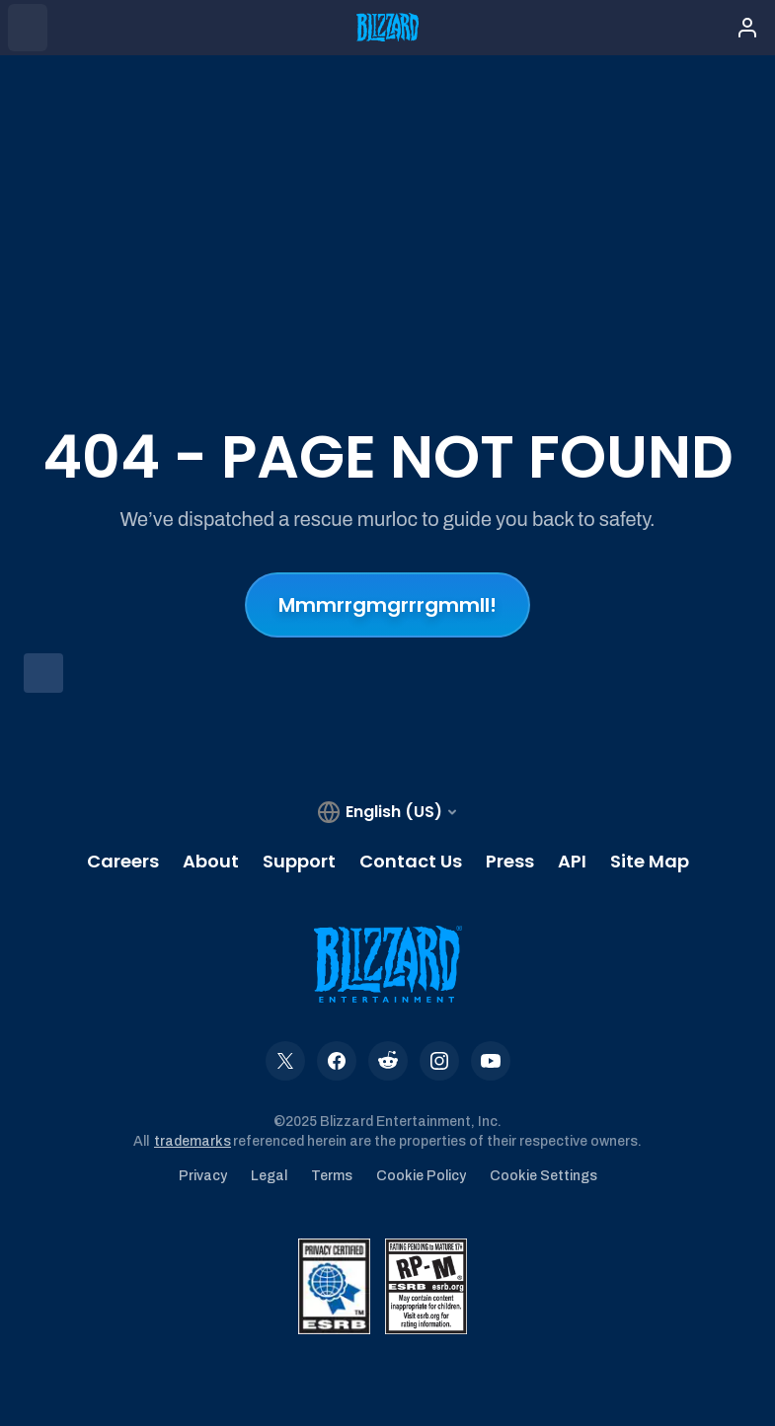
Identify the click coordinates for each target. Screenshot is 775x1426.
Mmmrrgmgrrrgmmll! (387, 605)
